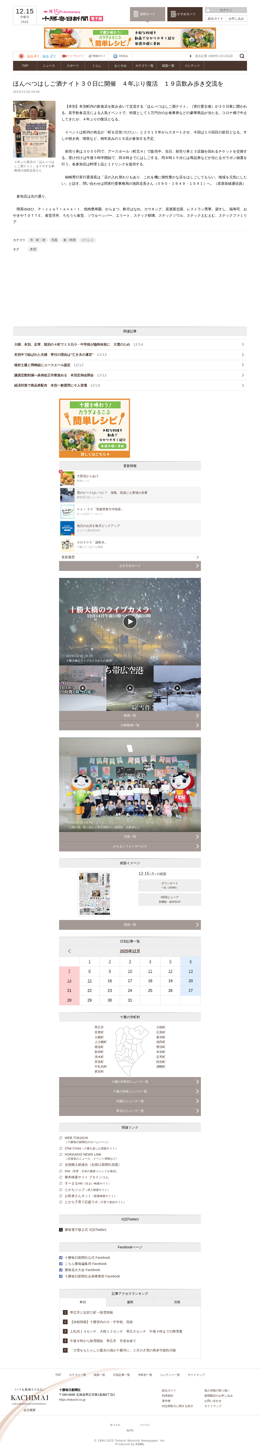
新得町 (99, 1052)
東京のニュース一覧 (130, 1111)
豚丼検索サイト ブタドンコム (87, 1177)
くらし (96, 65)
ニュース (49, 65)
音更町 (99, 1032)
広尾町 (160, 1032)
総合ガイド (215, 18)
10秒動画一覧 (130, 725)
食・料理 (69, 240)
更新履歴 (68, 557)
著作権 (166, 1401)
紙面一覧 (168, 65)
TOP (25, 65)
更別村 (99, 1071)
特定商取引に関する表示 (177, 1406)
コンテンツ (192, 65)
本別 (33, 249)
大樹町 (160, 1027)
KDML (139, 1444)
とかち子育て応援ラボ (95, 1202)
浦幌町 (160, 1066)
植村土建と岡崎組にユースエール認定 (49, 365)
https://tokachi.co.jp (72, 1399)
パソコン (145, 1424)
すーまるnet (88, 1183)
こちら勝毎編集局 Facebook (86, 1264)
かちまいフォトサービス (130, 846)
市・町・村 (37, 240)
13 (191, 971)
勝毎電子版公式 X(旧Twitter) (85, 1230)
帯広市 (99, 1027)
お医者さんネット (91, 1196)
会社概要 (29, 1410)
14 (69, 981)
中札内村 (101, 1066)
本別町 (160, 1052)
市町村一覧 (145, 1375)
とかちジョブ (87, 1190)
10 (130, 971)
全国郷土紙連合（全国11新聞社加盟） (93, 1164)
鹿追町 (99, 1047)
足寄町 (160, 1057)
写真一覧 (130, 836)
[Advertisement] (92, 290)
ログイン (226, 10)
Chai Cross (91, 1148)
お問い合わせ (212, 1401)
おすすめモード (185, 14)
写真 (54, 240)
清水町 (99, 1057)
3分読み (120, 56)
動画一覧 (130, 715)
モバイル (115, 1424)
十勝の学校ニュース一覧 (130, 1091)
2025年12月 (130, 951)
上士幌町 (101, 1042)
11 (150, 971)
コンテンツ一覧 (170, 1375)
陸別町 (160, 1062)
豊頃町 (160, 1047)
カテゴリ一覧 (144, 65)
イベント (88, 240)
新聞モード (147, 14)
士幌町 (99, 1037)
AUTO (130, 1430)
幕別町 (160, 1037)
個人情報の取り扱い (217, 1390)
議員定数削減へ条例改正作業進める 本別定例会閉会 (60, 375)
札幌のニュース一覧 (130, 1101)
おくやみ (120, 65)
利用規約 (167, 1395)
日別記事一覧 (121, 1375)
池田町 (160, 1042)
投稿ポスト (99, 55)
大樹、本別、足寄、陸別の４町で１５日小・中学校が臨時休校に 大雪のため (78, 344)
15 (89, 981)
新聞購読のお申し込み (218, 1395)
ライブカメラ (75, 55)
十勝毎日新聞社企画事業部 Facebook (92, 1276)
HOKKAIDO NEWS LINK (92, 1156)
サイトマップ (196, 1375)
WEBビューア (170, 900)
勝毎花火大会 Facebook (82, 1270)
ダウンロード (170, 886)
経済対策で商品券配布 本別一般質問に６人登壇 (57, 385)
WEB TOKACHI (87, 1140)
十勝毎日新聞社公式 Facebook (87, 1257)
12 (170, 971)
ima (91, 1171)
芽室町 (99, 1062)
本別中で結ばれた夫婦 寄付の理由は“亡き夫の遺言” (60, 354)
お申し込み (236, 18)
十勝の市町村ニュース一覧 (130, 1081)
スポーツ (73, 65)
